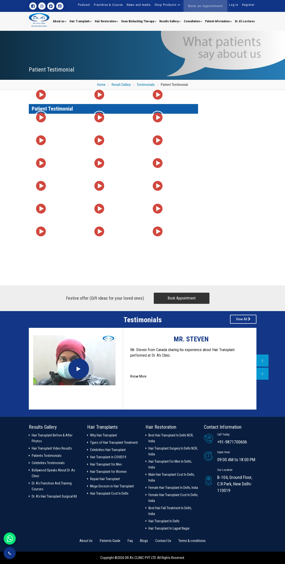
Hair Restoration (106, 21)
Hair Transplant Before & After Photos (52, 438)
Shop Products (165, 5)
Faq (130, 541)
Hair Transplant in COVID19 (108, 457)
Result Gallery (121, 84)
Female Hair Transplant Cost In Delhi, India (173, 498)
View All (243, 319)
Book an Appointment (205, 6)
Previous (262, 361)
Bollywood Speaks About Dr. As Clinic (53, 473)
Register (248, 5)
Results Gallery (170, 21)
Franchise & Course (108, 5)
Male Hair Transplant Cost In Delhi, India (171, 477)
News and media (139, 5)
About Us (85, 541)
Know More (138, 376)
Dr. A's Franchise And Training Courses (52, 486)
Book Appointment (182, 298)
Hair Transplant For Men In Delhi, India (170, 464)
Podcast (84, 5)
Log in (233, 5)
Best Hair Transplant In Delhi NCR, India (170, 438)
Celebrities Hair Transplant (108, 450)
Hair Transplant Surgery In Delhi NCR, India (173, 451)
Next (262, 374)
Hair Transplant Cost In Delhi (109, 493)
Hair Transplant (80, 21)
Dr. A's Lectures (245, 21)
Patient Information (218, 21)
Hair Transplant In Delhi (163, 521)
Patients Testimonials (47, 456)
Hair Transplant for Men (106, 464)
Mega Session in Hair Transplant (112, 486)
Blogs (144, 541)
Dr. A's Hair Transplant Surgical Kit (54, 496)
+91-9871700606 (232, 441)
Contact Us (163, 541)
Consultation (193, 21)
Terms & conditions (192, 541)
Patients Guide (110, 541)
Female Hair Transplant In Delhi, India (173, 488)
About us (60, 21)
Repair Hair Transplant (105, 479)
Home (101, 84)
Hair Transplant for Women (108, 472)
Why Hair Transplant (103, 435)
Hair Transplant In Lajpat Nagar (169, 528)
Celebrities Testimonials (48, 463)
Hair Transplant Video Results (52, 448)
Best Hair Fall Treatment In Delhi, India (170, 511)
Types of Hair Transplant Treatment (114, 442)
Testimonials (146, 84)
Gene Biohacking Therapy (138, 21)
